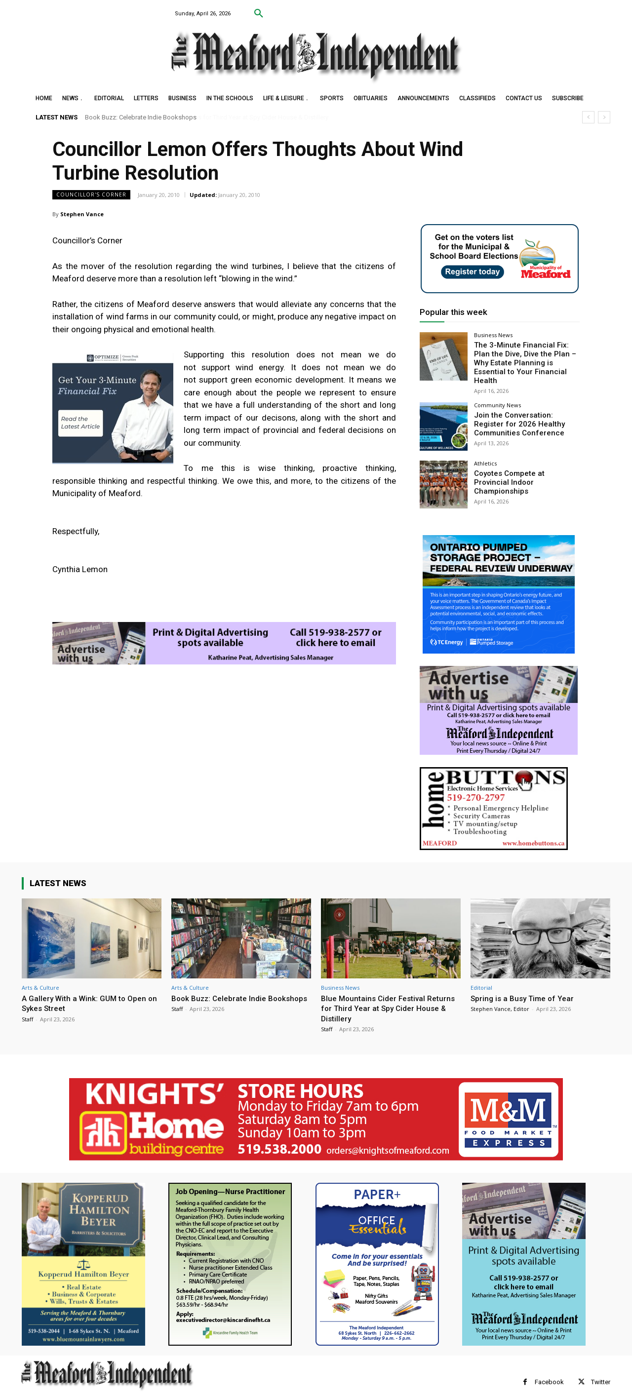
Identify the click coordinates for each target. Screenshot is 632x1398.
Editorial (481, 976)
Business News (493, 335)
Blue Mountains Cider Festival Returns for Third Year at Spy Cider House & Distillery (387, 997)
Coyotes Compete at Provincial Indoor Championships (523, 466)
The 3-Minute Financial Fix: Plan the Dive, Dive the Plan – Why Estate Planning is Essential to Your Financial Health (525, 357)
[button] (259, 14)
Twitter (600, 1370)
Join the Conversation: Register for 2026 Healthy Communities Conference (525, 412)
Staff (27, 1007)
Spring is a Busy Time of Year (526, 987)
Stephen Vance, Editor (500, 997)
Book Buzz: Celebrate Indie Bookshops (141, 117)
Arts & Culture (40, 976)
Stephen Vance (82, 214)
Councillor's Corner (91, 194)
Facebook (549, 1370)
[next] (604, 117)
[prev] (588, 117)
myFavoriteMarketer (145, 1391)
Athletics (485, 452)
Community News (497, 394)
